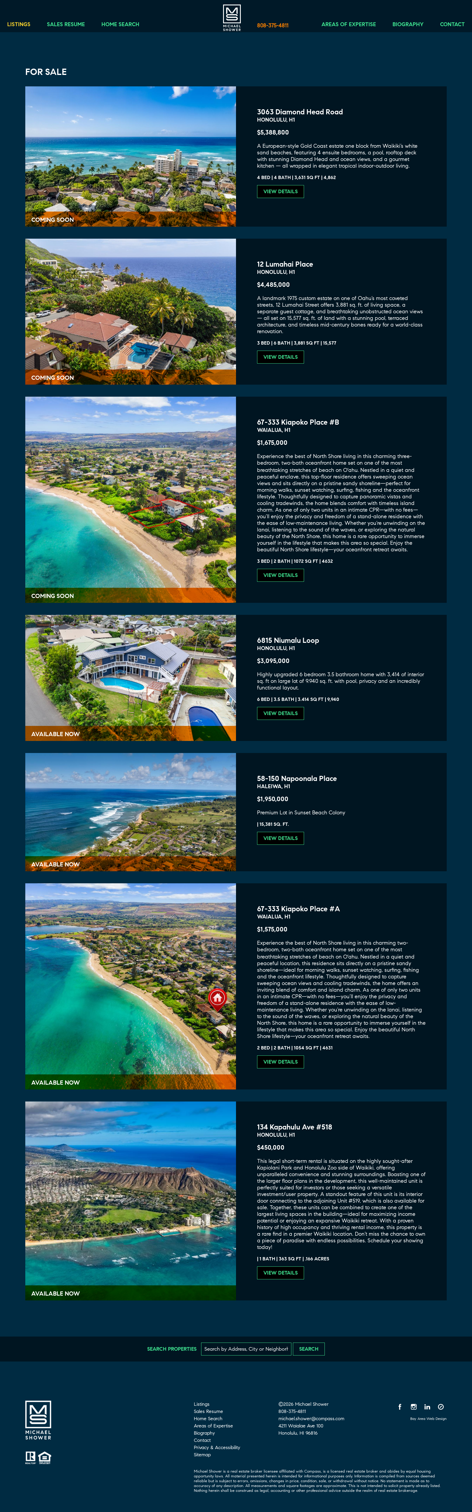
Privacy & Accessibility (217, 1447)
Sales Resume (74, 26)
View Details (280, 191)
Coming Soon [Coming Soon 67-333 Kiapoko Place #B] (52, 596)
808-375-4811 (272, 25)
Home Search (128, 26)
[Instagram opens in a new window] (414, 1407)
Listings (26, 26)
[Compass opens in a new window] (441, 1407)
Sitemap (202, 1455)
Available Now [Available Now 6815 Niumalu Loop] (55, 734)
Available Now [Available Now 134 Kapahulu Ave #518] (55, 1293)
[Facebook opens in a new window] (400, 1407)
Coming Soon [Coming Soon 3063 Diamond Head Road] (52, 220)
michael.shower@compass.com (311, 1418)
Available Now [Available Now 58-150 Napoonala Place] (55, 864)
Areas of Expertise (341, 26)
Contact (444, 26)
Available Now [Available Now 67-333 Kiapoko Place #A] (55, 1082)
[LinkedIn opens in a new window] (427, 1407)
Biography (400, 26)
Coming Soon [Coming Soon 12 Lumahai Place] (52, 378)
